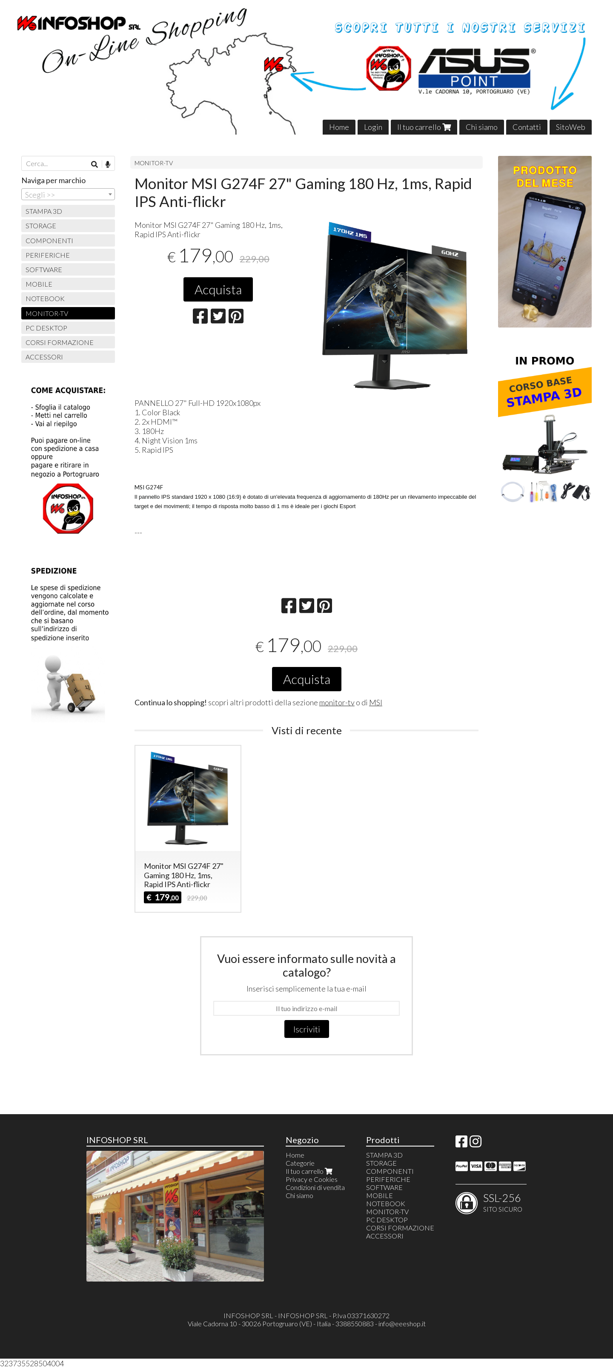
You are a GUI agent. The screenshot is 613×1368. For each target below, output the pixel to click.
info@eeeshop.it (402, 1323)
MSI (375, 702)
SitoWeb (570, 127)
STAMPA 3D (44, 211)
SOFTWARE (44, 269)
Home (339, 127)
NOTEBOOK (45, 298)
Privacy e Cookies (312, 1179)
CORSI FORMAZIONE (60, 342)
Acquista (218, 289)
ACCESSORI (44, 357)
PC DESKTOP (46, 328)
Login (373, 127)
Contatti (527, 127)
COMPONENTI (49, 240)
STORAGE (41, 225)
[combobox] (68, 194)
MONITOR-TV (154, 163)
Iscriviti (306, 1029)
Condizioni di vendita (315, 1187)
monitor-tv (337, 702)
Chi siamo (482, 127)
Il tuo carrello (424, 127)
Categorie (300, 1163)
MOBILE (39, 284)
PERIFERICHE (48, 255)
